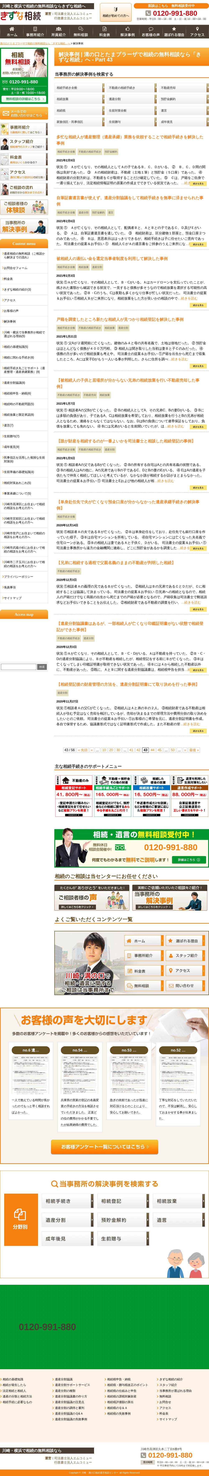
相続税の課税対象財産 (121, 1396)
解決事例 (10, 321)
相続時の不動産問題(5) (19, 404)
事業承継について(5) (17, 493)
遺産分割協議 (64, 1379)
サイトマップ (13, 598)
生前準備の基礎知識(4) (19, 472)
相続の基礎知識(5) (16, 346)
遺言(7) (8, 425)
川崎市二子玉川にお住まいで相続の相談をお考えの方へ (24, 563)
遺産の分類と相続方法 (17, 1396)
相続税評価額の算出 (120, 1402)
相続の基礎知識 (13, 1379)
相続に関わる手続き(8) (19, 357)
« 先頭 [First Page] (82, 750)
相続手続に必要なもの (17, 1402)
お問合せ (165, 1402)
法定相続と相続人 (14, 1390)
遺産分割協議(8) (14, 382)
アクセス (10, 300)
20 (111, 750)
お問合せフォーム (15, 268)
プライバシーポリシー (18, 576)
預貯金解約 (111, 151)
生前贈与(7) (11, 436)
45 (160, 750)
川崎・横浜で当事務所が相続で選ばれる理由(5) (24, 334)
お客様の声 (11, 310)
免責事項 (10, 587)
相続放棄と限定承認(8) (19, 414)
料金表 (8, 278)
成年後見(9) (11, 447)
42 (138, 750)
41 (131, 750)
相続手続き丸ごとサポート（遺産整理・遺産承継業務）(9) (24, 369)
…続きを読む (188, 298)
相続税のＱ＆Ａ (117, 1408)
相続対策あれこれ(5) (17, 482)
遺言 (110, 212)
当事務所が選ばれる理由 (175, 1390)
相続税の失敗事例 (119, 1413)
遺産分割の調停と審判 (69, 1408)
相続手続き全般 (66, 151)
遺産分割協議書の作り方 (71, 1396)
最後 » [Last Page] (194, 750)
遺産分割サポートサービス (72, 1385)
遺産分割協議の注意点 (69, 1402)
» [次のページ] (185, 750)
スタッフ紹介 (168, 1385)
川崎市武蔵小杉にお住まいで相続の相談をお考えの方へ (24, 549)
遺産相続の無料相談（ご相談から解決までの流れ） (24, 255)
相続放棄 (84, 267)
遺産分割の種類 (65, 1390)
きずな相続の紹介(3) (17, 289)
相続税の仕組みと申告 (121, 1390)
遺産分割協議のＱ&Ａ (69, 1413)
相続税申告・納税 (119, 1379)
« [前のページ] (92, 750)
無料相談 (165, 1396)
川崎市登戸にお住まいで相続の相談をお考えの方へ (24, 535)
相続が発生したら (14, 1385)
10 (104, 750)
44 (152, 750)
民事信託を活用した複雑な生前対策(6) (24, 459)
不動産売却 (90, 395)
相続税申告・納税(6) (17, 393)
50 (173, 750)
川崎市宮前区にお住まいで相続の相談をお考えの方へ (24, 520)
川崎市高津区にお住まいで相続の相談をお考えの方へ (24, 506)
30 (118, 750)
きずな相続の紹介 (171, 1379)
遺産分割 (84, 212)
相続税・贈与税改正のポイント (127, 1385)
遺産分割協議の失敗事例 (71, 1419)
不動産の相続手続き (90, 151)
